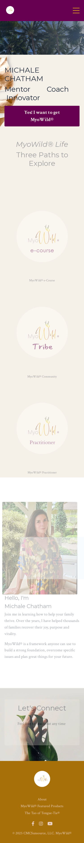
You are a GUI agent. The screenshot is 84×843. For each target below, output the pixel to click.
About (42, 799)
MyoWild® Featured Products (42, 806)
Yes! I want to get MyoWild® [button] (42, 116)
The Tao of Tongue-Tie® (42, 813)
